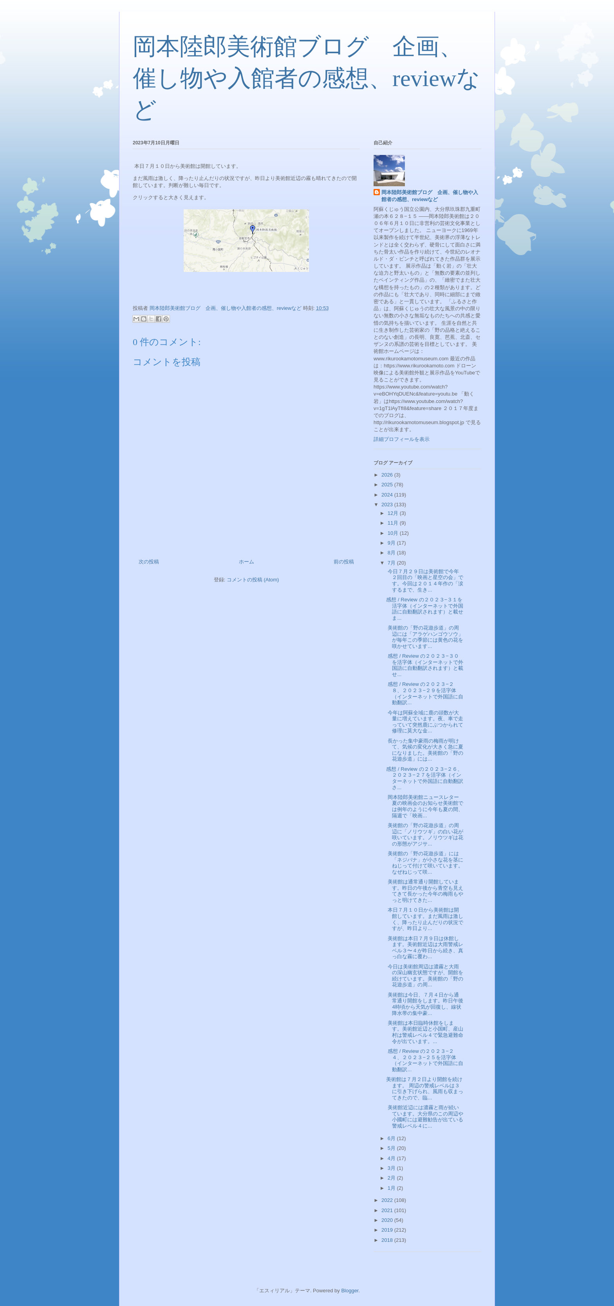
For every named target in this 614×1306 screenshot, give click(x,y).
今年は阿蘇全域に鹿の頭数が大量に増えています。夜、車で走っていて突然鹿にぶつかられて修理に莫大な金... (424, 722)
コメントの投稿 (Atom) (253, 580)
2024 (387, 495)
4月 (392, 1158)
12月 (394, 513)
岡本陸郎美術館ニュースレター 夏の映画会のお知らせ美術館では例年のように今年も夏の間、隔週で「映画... (425, 806)
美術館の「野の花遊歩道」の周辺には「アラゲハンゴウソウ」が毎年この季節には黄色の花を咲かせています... (424, 637)
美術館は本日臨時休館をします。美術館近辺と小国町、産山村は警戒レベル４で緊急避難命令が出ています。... (424, 1032)
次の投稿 (149, 562)
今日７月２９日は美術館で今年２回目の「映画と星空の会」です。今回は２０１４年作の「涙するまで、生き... (424, 580)
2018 (387, 1240)
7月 (392, 563)
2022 (387, 1200)
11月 (394, 523)
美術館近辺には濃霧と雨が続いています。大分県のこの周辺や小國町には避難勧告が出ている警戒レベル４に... (424, 1117)
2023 (387, 504)
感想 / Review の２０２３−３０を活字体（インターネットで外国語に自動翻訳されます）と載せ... (424, 665)
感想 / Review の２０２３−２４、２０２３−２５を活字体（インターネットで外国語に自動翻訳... (424, 1060)
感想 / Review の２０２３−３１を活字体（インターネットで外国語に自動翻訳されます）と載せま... (424, 609)
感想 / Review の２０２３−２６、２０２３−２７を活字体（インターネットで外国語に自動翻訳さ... (424, 778)
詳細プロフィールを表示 (402, 439)
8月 (392, 553)
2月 (392, 1178)
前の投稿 (344, 562)
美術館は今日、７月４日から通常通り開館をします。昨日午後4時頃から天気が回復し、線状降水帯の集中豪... (424, 1004)
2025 (387, 485)
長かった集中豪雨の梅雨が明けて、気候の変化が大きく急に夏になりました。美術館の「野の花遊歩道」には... (424, 750)
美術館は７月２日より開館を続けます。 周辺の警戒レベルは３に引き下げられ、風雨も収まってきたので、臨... (424, 1088)
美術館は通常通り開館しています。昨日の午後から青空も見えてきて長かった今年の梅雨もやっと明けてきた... (424, 891)
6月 (392, 1138)
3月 (392, 1168)
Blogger (349, 1290)
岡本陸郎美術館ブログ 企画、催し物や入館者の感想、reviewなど (306, 78)
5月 (392, 1148)
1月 (392, 1188)
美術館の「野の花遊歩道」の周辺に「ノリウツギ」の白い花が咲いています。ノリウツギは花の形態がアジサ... (424, 834)
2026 (387, 475)
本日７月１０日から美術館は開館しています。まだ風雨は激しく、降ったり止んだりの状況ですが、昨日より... (424, 919)
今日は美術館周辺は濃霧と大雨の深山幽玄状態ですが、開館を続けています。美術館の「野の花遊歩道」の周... (424, 976)
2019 (387, 1230)
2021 (387, 1210)
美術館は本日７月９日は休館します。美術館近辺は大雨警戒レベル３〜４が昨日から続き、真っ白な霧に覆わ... (424, 947)
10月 (394, 533)
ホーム (246, 562)
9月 (392, 543)
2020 (387, 1220)
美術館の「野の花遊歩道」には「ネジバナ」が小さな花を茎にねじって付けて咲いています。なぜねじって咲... (424, 863)
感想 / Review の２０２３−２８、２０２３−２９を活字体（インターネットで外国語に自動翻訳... (424, 693)
